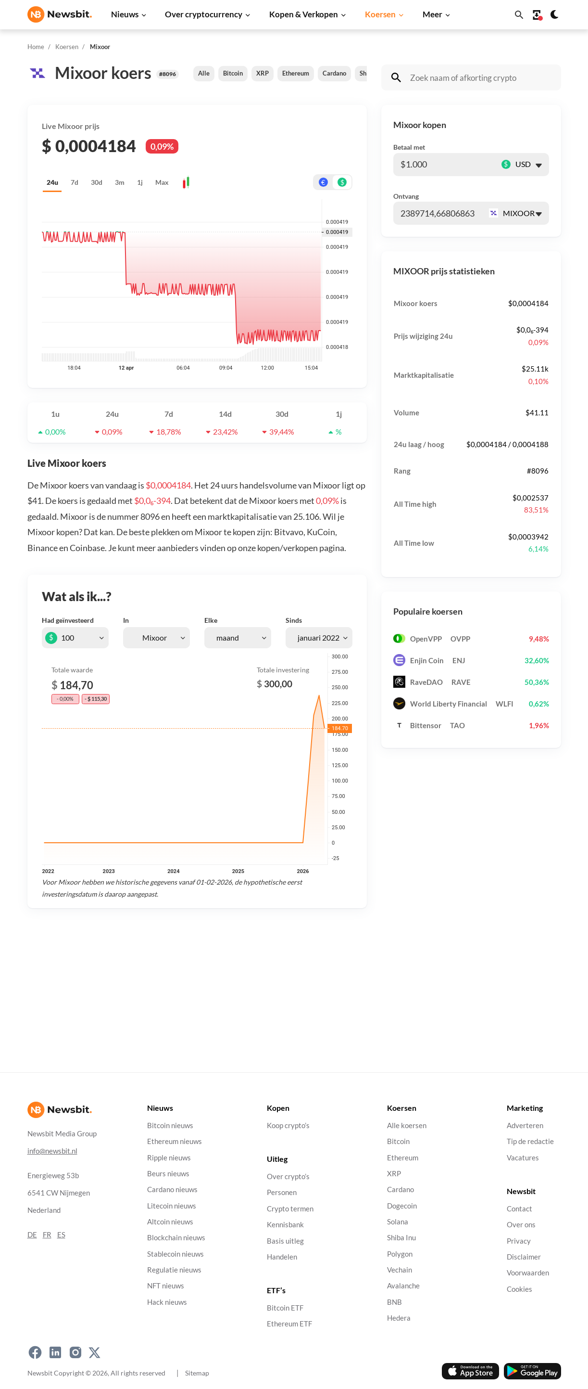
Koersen (380, 14)
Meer (432, 14)
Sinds (294, 620)
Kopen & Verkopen (303, 14)
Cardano (334, 73)
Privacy (519, 1240)
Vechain (399, 1270)
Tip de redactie (530, 1141)
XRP (262, 73)
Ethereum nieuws (174, 1141)
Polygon (400, 1253)
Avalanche (403, 1286)
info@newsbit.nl (52, 1150)
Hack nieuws (167, 1302)
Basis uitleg (285, 1240)
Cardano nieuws (172, 1189)
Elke (210, 620)
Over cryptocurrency (203, 14)
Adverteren (525, 1125)
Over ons (521, 1225)
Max (162, 182)
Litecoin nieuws (171, 1205)
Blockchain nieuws (176, 1238)
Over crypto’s (288, 1176)
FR (47, 1234)
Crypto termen (290, 1208)
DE (32, 1234)
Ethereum (295, 73)
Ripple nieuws (169, 1157)
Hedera (399, 1318)
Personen (282, 1192)
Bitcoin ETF (285, 1308)
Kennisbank (285, 1225)
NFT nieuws (165, 1286)
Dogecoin (402, 1205)
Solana (397, 1222)
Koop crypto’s (288, 1125)
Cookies (519, 1289)
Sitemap (197, 1373)
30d (96, 182)
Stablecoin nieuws (175, 1253)
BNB (394, 1302)
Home (35, 47)
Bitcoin (233, 73)
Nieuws (124, 14)
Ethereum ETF (289, 1324)
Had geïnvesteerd (68, 620)
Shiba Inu (401, 1238)
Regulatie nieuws (174, 1270)
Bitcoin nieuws (170, 1125)
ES (61, 1234)
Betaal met (409, 147)
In (126, 620)
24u (52, 182)
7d (74, 182)
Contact (519, 1208)
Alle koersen (406, 1125)
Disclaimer (524, 1256)
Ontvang (406, 196)
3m (120, 182)
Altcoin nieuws (170, 1222)
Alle (204, 73)
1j (140, 182)
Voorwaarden (528, 1273)
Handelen (282, 1256)
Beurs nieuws (168, 1174)
